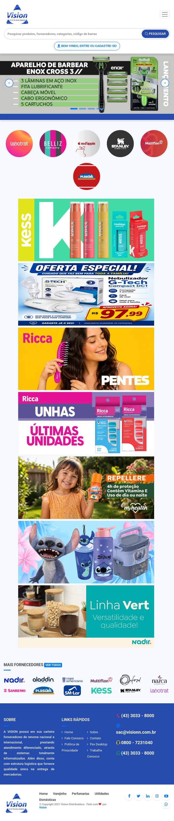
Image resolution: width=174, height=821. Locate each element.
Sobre (94, 732)
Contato (95, 738)
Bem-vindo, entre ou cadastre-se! (87, 46)
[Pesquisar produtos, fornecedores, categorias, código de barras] (73, 33)
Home (68, 732)
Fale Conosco (74, 738)
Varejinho (59, 793)
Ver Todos (53, 665)
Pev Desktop (98, 744)
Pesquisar (155, 34)
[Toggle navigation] (165, 14)
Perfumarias (80, 793)
